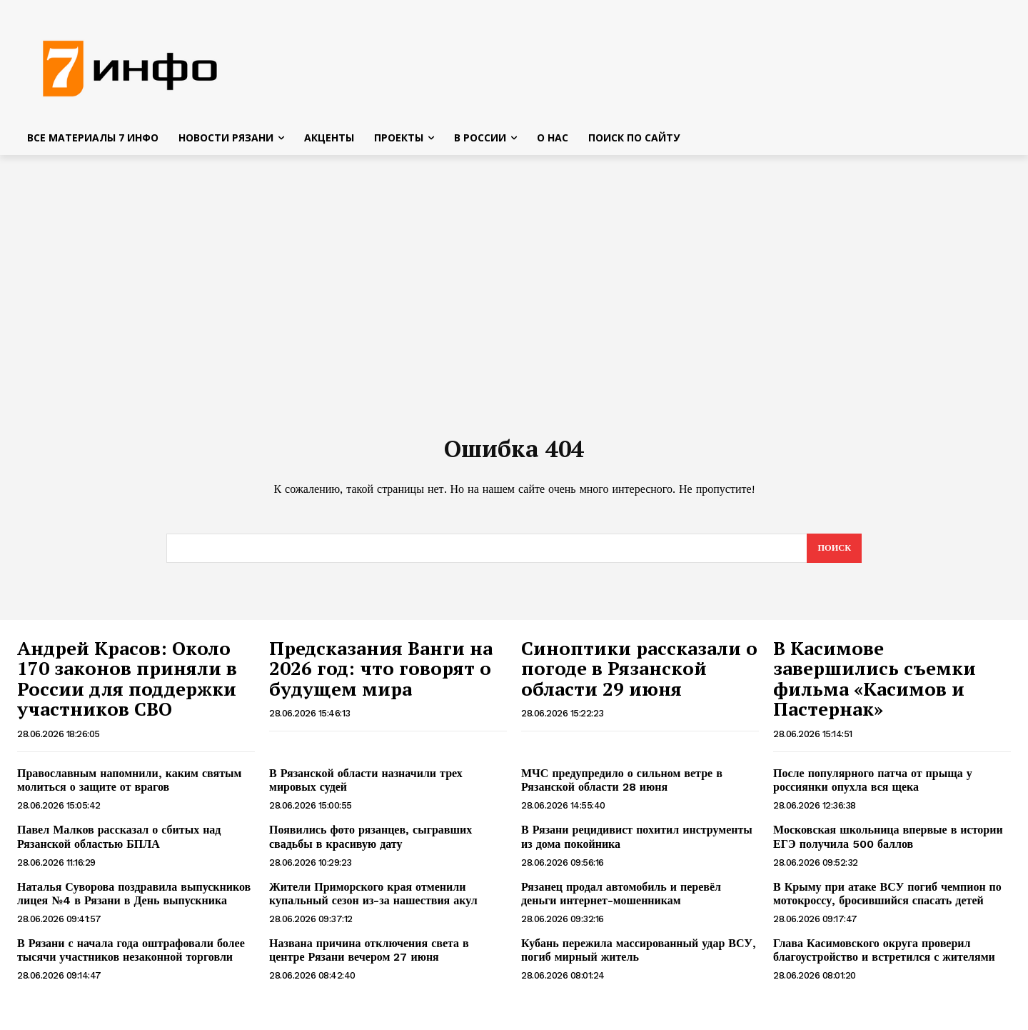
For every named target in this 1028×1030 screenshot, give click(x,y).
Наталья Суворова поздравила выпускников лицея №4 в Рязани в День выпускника (134, 901)
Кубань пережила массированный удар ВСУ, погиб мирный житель (638, 957)
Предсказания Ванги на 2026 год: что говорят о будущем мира (381, 676)
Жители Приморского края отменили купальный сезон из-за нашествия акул (373, 901)
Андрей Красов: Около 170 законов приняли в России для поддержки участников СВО (127, 686)
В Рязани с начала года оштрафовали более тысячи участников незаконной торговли (131, 957)
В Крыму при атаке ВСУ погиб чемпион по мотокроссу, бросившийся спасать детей (887, 901)
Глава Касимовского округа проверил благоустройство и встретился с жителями (884, 957)
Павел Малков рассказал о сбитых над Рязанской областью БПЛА (119, 844)
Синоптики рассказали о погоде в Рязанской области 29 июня (639, 676)
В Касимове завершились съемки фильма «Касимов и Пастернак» (874, 686)
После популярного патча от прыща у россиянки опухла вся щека (872, 787)
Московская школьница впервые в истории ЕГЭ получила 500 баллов (888, 844)
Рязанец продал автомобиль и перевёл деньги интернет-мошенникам (621, 901)
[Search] (833, 556)
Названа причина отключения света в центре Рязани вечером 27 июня (369, 957)
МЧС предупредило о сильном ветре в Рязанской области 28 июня (621, 787)
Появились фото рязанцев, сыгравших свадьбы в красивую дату (370, 844)
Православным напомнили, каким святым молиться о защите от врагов (129, 787)
